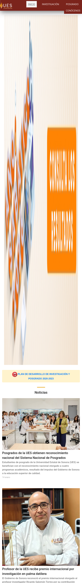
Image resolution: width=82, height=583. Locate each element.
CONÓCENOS (73, 10)
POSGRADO (72, 4)
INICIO (31, 4)
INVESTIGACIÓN (50, 4)
